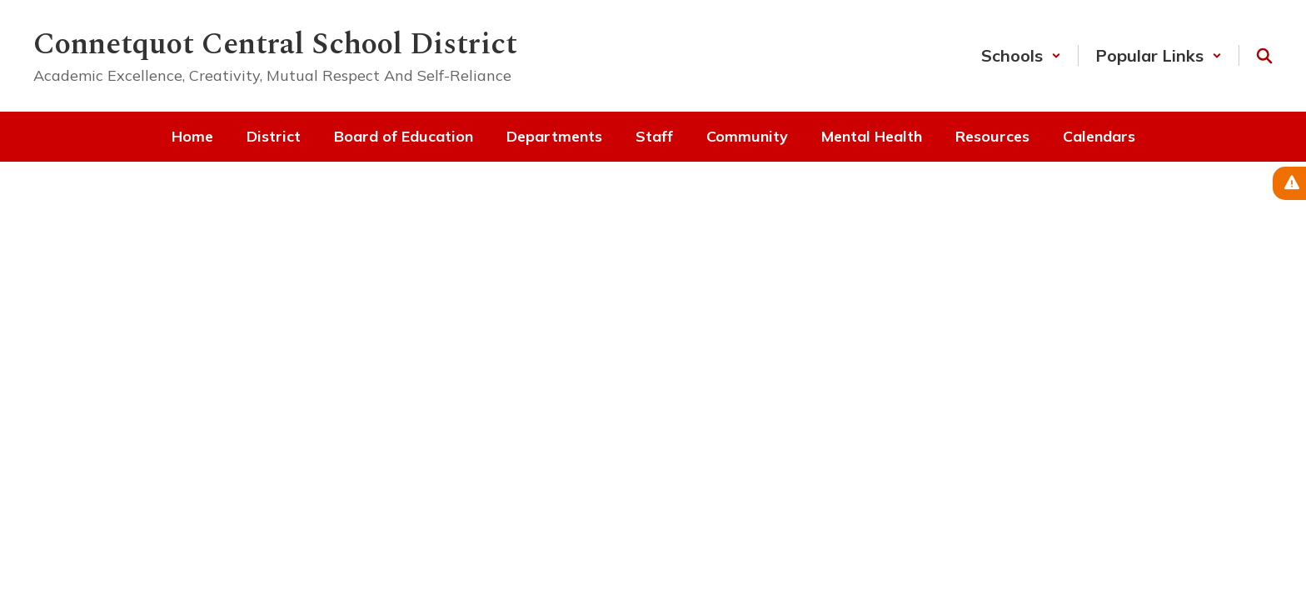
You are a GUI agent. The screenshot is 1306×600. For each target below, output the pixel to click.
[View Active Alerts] (1289, 183)
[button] (1021, 55)
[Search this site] (1264, 56)
